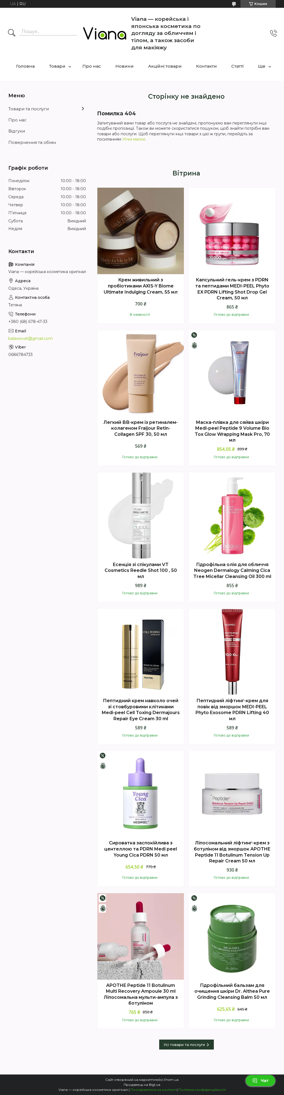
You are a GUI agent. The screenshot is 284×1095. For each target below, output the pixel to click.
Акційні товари (165, 66)
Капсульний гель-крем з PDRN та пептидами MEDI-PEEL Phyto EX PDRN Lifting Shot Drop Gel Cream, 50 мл (232, 289)
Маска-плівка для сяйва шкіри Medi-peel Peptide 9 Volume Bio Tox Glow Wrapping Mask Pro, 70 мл (232, 431)
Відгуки (16, 131)
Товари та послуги (28, 108)
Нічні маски (133, 139)
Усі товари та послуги (184, 1044)
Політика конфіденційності (202, 1090)
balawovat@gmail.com (30, 338)
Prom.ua (171, 1080)
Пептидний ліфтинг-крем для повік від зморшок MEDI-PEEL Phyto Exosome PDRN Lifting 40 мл (232, 709)
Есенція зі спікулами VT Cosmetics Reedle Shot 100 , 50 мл (141, 570)
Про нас (91, 66)
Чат (260, 1080)
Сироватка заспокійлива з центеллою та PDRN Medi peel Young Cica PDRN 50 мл (140, 848)
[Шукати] (12, 33)
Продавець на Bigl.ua (142, 1085)
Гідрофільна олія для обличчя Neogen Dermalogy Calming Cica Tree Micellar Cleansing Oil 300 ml (232, 570)
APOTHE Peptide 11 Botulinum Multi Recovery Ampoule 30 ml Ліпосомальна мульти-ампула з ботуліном (141, 994)
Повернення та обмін (32, 142)
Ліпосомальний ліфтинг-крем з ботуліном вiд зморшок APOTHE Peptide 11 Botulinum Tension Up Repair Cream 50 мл (232, 852)
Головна (25, 66)
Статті (237, 66)
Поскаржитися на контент (153, 1090)
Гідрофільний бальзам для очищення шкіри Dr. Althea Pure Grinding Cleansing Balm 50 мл (232, 991)
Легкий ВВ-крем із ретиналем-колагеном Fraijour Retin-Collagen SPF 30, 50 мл (140, 428)
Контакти (206, 66)
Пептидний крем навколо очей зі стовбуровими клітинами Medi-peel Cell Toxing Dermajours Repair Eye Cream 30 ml (141, 709)
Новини (124, 66)
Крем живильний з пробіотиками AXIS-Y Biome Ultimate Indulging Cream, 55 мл (141, 285)
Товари (57, 66)
